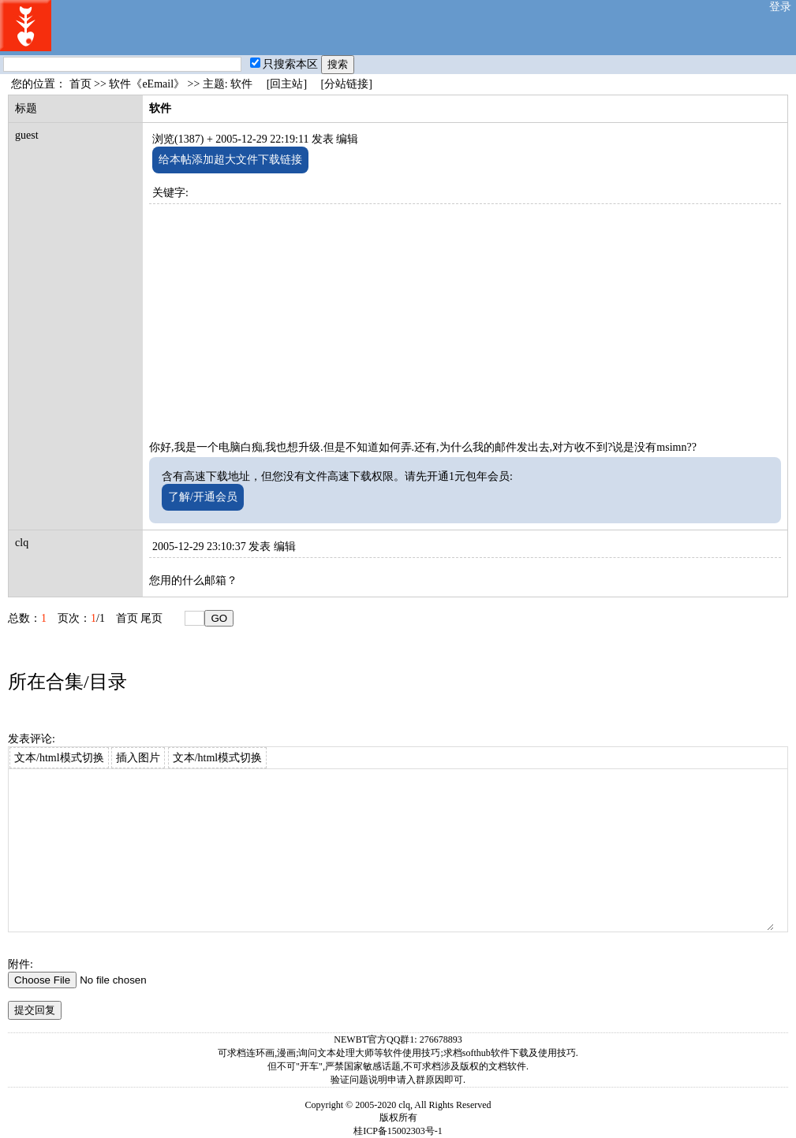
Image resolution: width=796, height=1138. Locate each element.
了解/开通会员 (202, 497)
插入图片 (138, 758)
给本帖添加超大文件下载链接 (230, 159)
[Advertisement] (465, 314)
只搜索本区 (284, 64)
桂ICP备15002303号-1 (398, 1130)
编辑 (347, 139)
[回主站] (287, 84)
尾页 (151, 618)
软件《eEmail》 (147, 84)
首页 (80, 84)
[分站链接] (346, 84)
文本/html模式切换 (59, 758)
